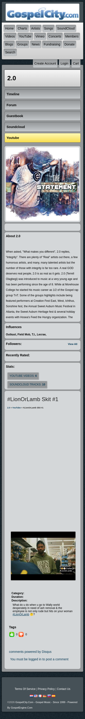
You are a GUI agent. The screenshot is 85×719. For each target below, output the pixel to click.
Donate (69, 44)
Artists (35, 28)
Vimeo (40, 36)
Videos (10, 36)
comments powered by (30, 652)
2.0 (8, 408)
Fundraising (52, 44)
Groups (22, 44)
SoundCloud (66, 28)
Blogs (9, 44)
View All (72, 344)
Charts (22, 28)
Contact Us (63, 689)
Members (71, 36)
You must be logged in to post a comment (39, 659)
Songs (48, 28)
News (36, 44)
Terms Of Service (25, 689)
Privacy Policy (46, 689)
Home (9, 28)
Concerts (55, 36)
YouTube (25, 36)
